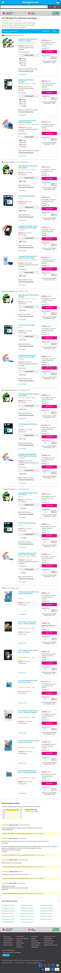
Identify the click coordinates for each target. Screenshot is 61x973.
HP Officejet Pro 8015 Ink (27, 913)
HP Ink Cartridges (8, 938)
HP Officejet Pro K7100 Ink (46, 911)
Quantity (44, 48)
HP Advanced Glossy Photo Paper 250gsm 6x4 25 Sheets (28, 592)
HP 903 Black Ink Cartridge (26, 196)
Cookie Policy (34, 947)
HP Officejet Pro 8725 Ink (27, 916)
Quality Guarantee (35, 943)
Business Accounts (49, 941)
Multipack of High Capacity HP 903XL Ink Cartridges (27, 40)
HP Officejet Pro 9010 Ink (46, 913)
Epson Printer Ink (8, 943)
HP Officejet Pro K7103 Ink (8, 905)
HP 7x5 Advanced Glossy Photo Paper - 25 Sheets (28, 651)
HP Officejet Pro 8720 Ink (46, 919)
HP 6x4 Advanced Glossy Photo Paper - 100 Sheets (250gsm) (28, 711)
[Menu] (3, 2)
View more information (39, 833)
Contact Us (19, 941)
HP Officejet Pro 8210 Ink (46, 916)
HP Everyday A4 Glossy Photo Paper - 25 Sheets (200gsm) (27, 622)
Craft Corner (19, 947)
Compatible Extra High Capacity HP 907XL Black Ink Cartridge (28, 227)
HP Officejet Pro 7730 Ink (27, 919)
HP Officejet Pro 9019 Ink (8, 916)
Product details (22, 74)
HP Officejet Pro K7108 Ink (8, 919)
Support (33, 938)
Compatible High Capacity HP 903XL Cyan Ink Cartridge (27, 356)
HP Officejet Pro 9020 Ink (27, 908)
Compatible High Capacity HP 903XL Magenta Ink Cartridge (27, 455)
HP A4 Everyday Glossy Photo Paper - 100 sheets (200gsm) (27, 771)
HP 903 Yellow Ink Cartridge (27, 523)
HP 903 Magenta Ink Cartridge (27, 424)
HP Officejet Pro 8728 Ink (27, 905)
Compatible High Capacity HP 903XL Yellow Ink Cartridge (27, 554)
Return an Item (20, 943)
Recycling (18, 945)
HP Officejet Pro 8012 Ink (8, 908)
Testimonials (34, 941)
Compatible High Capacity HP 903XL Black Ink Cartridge (27, 257)
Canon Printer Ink (8, 941)
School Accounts (48, 943)
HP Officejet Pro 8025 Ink (8, 922)
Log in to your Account (22, 938)
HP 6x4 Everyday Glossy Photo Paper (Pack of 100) (27, 681)
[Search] (22, 6)
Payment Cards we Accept (50, 945)
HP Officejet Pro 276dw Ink (46, 908)
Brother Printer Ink (8, 945)
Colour (54, 31)
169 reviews (18, 21)
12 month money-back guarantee (25, 71)
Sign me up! (6, 955)
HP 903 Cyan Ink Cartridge (26, 325)
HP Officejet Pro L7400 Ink (46, 905)
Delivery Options (48, 938)
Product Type (45, 31)
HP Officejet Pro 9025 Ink (8, 913)
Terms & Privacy (35, 945)
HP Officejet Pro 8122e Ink (8, 911)
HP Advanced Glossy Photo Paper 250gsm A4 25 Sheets (28, 741)
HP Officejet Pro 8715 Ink (27, 922)
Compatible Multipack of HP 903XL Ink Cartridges (27, 121)
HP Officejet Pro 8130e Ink (27, 911)
